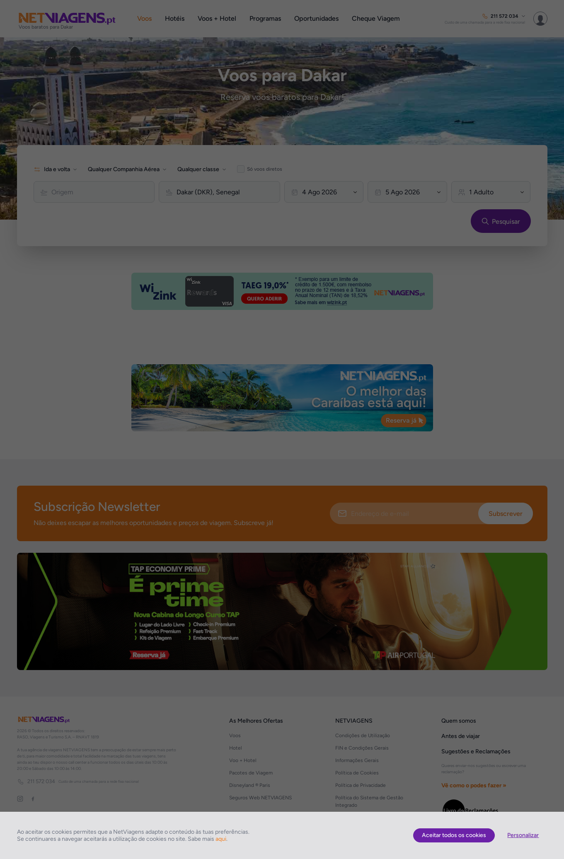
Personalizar (523, 835)
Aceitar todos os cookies (454, 835)
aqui (220, 838)
